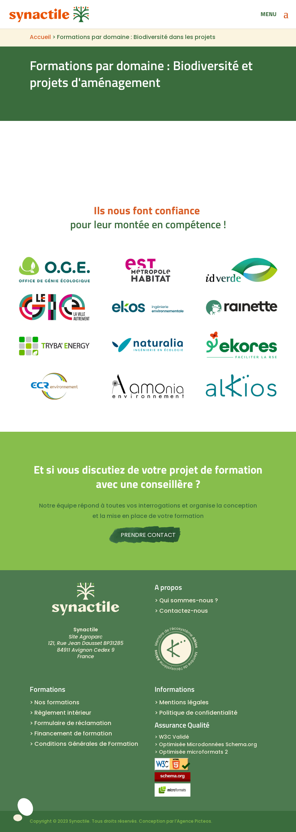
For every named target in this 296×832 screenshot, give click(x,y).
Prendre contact (148, 535)
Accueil (40, 37)
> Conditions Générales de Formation (84, 744)
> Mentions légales (182, 702)
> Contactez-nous (181, 611)
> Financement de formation (71, 733)
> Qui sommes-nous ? (186, 600)
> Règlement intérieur (60, 713)
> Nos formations (54, 702)
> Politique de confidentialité (196, 713)
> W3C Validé (172, 736)
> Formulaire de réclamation (70, 723)
